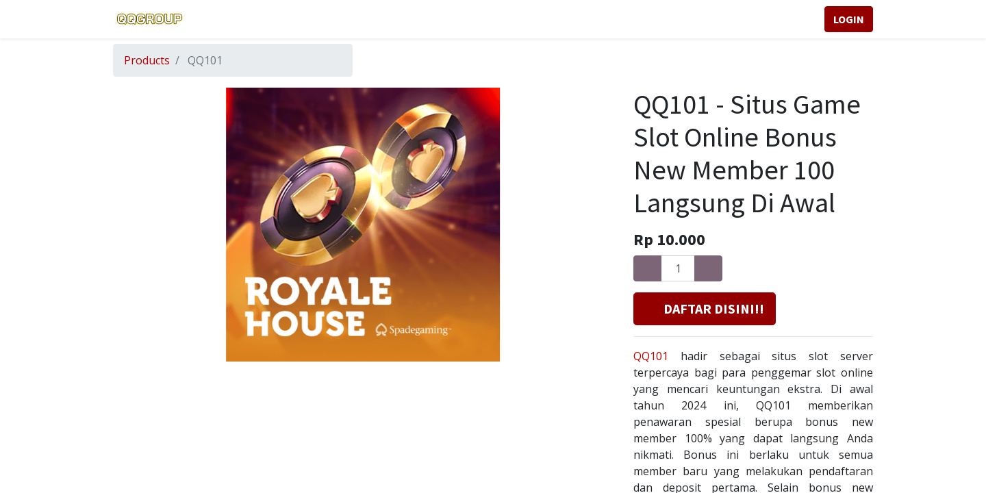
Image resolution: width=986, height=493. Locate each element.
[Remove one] (647, 268)
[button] (704, 308)
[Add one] (708, 268)
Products (147, 60)
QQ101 (650, 356)
